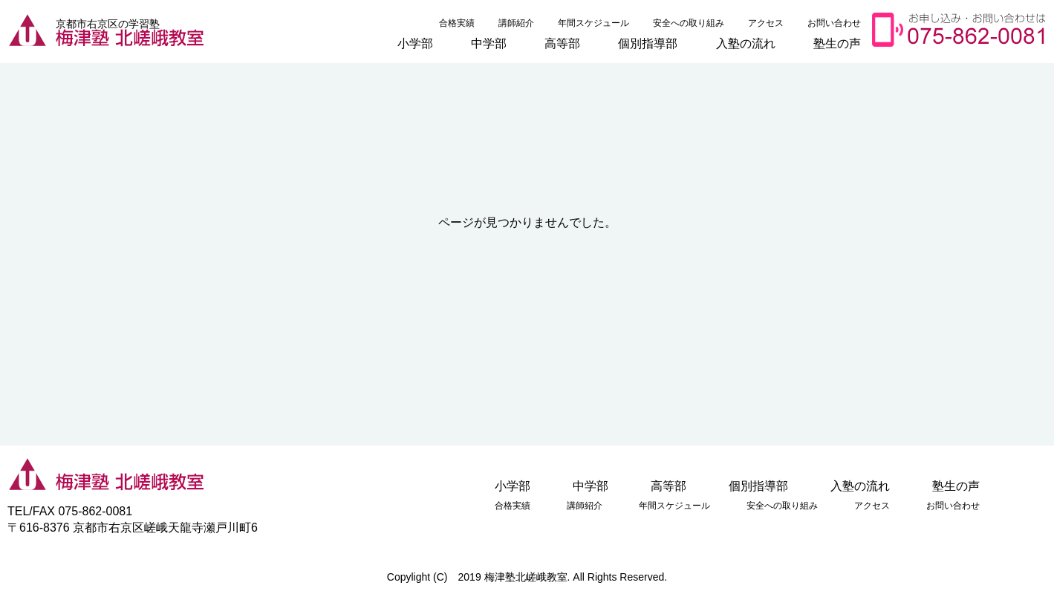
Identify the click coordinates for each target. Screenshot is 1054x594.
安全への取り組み (688, 22)
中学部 (489, 43)
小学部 (415, 43)
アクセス (766, 22)
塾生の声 (837, 43)
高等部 (562, 43)
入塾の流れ (745, 43)
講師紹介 (516, 22)
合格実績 (457, 22)
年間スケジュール (593, 22)
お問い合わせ (834, 22)
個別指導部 (647, 43)
